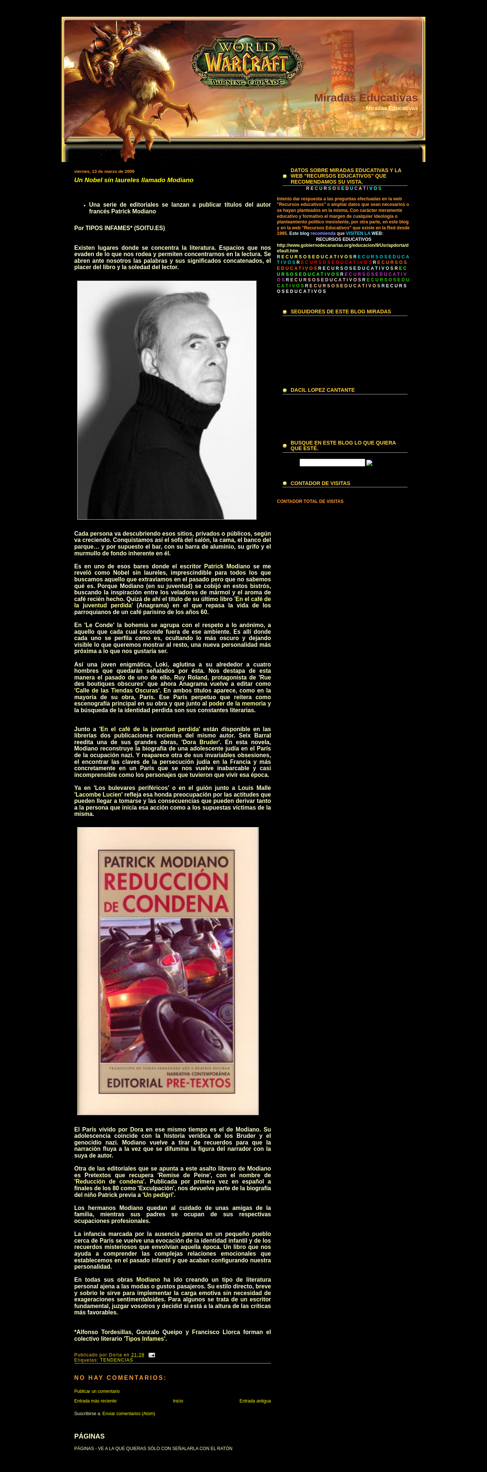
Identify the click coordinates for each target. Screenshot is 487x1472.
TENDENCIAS (116, 1360)
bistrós (259, 586)
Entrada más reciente (95, 1401)
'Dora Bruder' (201, 742)
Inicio (178, 1401)
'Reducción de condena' (109, 1181)
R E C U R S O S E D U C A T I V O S (355, 268)
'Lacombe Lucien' (98, 794)
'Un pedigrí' (158, 1195)
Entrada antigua (255, 1401)
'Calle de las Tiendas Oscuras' (117, 690)
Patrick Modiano (227, 566)
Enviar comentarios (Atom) (128, 1413)
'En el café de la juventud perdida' (149, 729)
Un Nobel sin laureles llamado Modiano (133, 180)
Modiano (148, 1279)
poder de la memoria (237, 703)
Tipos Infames (144, 1339)
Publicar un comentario (97, 1391)
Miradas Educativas (366, 97)
